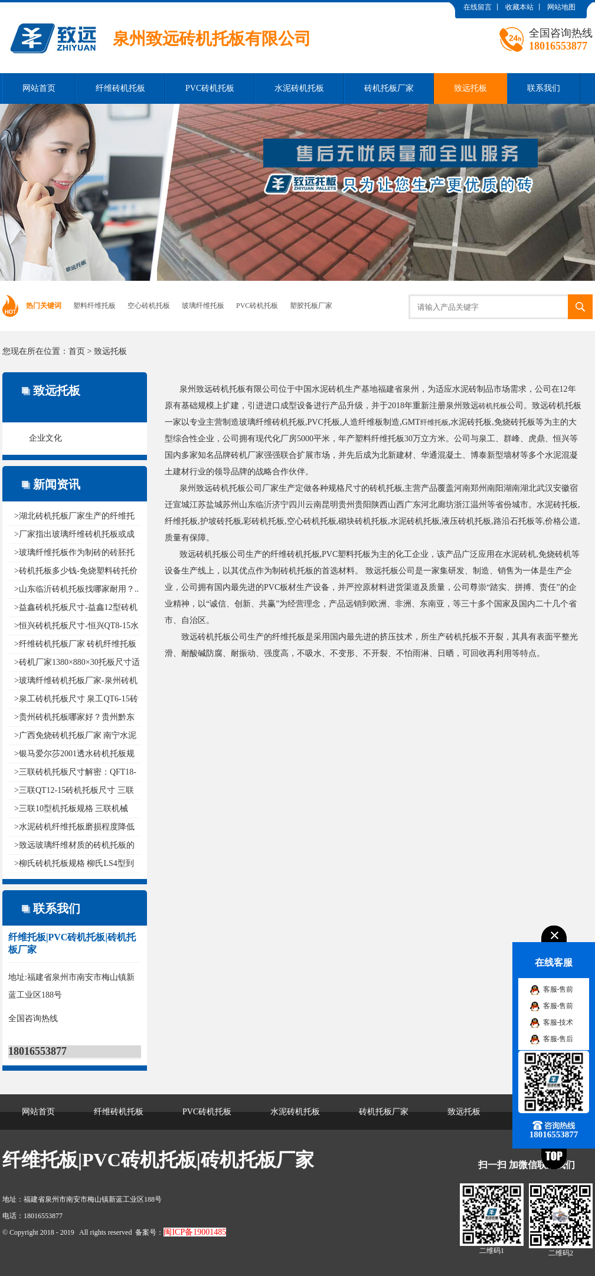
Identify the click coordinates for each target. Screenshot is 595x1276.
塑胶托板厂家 (311, 305)
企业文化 (45, 438)
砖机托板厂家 (389, 88)
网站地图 (561, 7)
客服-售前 (558, 989)
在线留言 (477, 7)
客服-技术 (558, 1022)
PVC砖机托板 (209, 88)
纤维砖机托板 (120, 88)
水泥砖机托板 (299, 88)
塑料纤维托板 (94, 305)
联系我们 (543, 88)
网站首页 (38, 88)
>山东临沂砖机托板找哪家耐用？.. (76, 589)
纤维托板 (434, 422)
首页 (76, 351)
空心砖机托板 (149, 305)
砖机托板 (493, 406)
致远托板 (470, 88)
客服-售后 (558, 1039)
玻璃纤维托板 (203, 305)
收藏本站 (519, 7)
